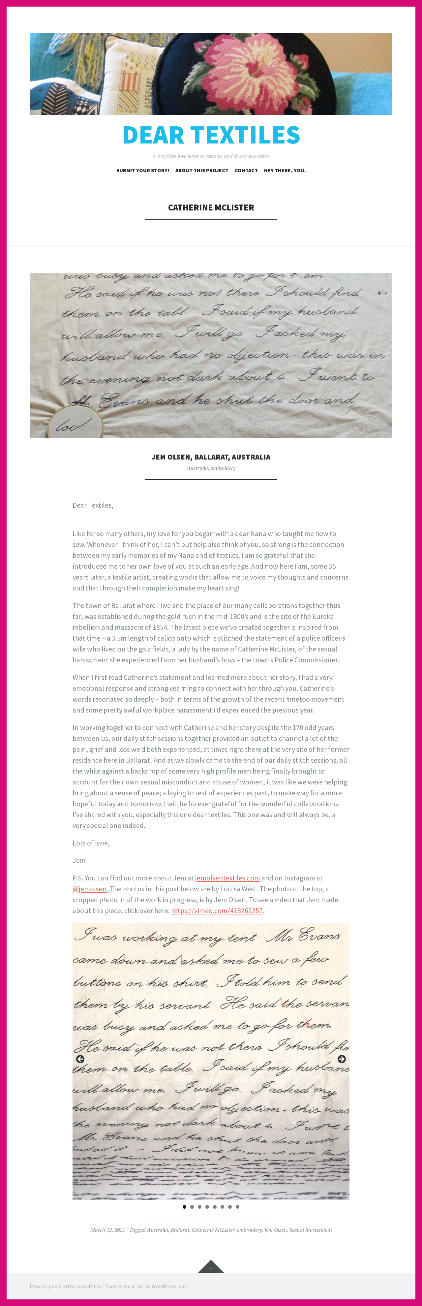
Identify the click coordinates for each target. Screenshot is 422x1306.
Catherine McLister (213, 1229)
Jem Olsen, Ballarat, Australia (211, 456)
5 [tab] (215, 1207)
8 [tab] (237, 1207)
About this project (201, 170)
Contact (246, 170)
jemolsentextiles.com (227, 877)
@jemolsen (90, 888)
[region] (211, 1061)
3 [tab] (199, 1207)
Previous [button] (81, 1060)
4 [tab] (207, 1207)
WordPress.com (169, 1286)
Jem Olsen (275, 1229)
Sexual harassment (310, 1229)
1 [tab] (184, 1207)
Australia (197, 467)
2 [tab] (192, 1207)
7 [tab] (230, 1207)
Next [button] (341, 1060)
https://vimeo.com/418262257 (217, 910)
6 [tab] (222, 1207)
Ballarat (180, 1229)
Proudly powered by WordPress (65, 1286)
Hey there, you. (285, 170)
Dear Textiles (211, 134)
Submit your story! (142, 170)
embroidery (223, 467)
